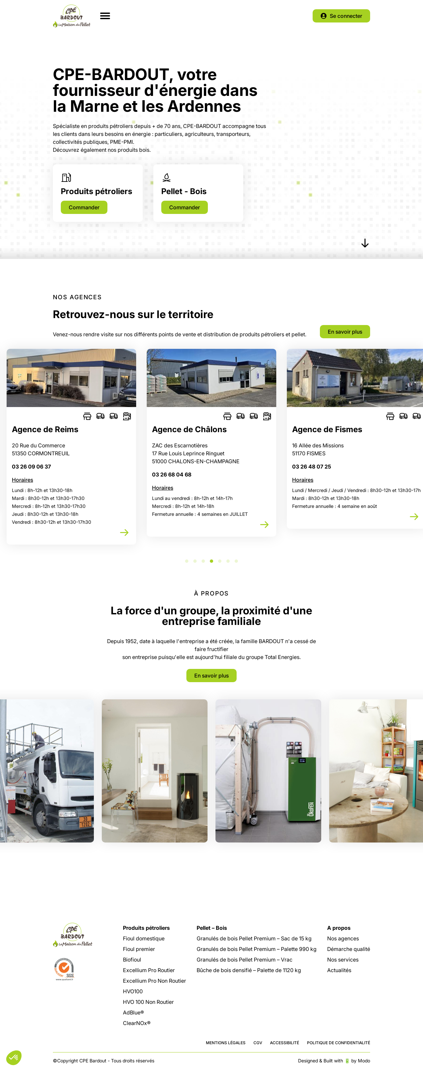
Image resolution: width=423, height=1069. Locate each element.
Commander (84, 207)
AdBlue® (133, 1012)
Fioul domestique (144, 938)
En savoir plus (345, 331)
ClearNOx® (137, 1023)
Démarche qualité (348, 949)
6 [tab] (228, 561)
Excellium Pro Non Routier (154, 980)
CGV (257, 1042)
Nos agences (343, 938)
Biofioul (132, 959)
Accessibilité (284, 1042)
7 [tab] (236, 561)
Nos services (343, 959)
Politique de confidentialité (338, 1042)
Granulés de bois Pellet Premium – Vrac (244, 959)
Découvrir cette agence (124, 532)
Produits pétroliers (146, 928)
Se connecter (346, 16)
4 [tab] (211, 561)
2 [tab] (195, 561)
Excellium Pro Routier (149, 970)
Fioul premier (139, 949)
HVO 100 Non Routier (148, 1002)
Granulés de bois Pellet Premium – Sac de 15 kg (254, 938)
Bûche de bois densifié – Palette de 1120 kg (249, 970)
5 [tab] (219, 561)
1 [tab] (186, 561)
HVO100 (133, 991)
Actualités (339, 970)
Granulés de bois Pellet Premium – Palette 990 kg (257, 949)
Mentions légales (226, 1042)
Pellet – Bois (212, 928)
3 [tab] (203, 561)
